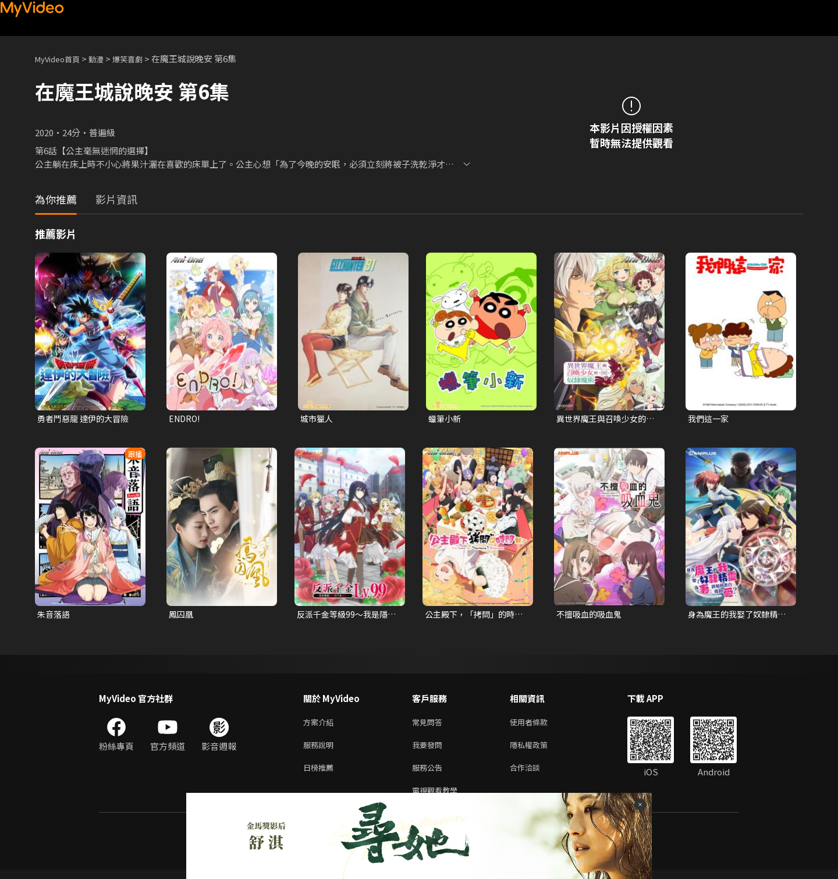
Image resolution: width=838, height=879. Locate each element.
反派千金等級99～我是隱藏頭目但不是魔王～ (345, 615)
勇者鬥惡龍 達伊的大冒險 (86, 419)
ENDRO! (186, 419)
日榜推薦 (320, 774)
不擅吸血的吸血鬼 (591, 615)
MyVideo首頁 (61, 58)
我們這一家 (710, 419)
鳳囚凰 (182, 615)
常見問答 (429, 725)
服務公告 (429, 774)
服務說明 (320, 749)
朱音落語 (54, 615)
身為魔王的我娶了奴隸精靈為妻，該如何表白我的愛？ (736, 615)
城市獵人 (317, 419)
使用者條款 (538, 725)
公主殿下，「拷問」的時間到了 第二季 (473, 615)
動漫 (105, 58)
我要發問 (429, 749)
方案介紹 (320, 725)
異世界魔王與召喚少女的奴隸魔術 (604, 419)
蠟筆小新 (445, 419)
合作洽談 (534, 774)
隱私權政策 (538, 749)
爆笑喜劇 (140, 58)
